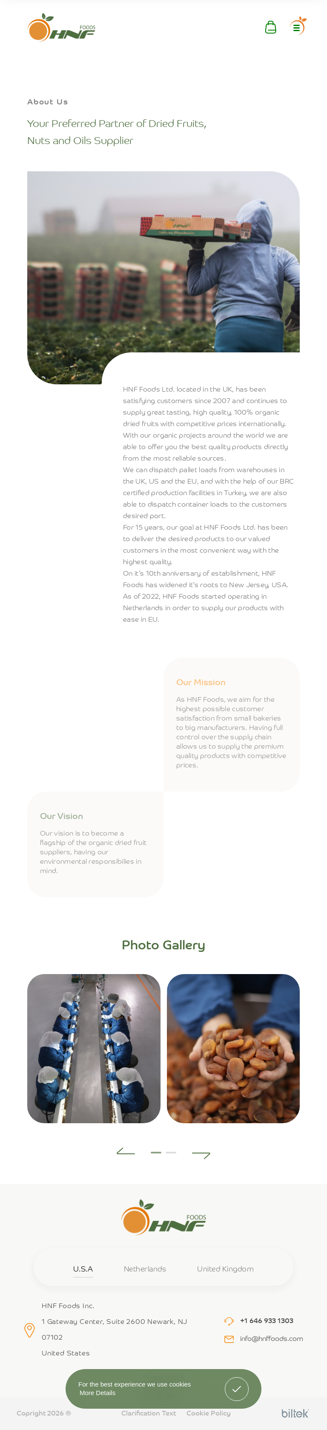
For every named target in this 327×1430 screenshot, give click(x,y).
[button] (126, 1150)
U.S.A (83, 1269)
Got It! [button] (237, 1382)
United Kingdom (225, 1269)
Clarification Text (148, 1413)
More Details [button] (97, 1392)
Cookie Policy (208, 1413)
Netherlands (145, 1269)
